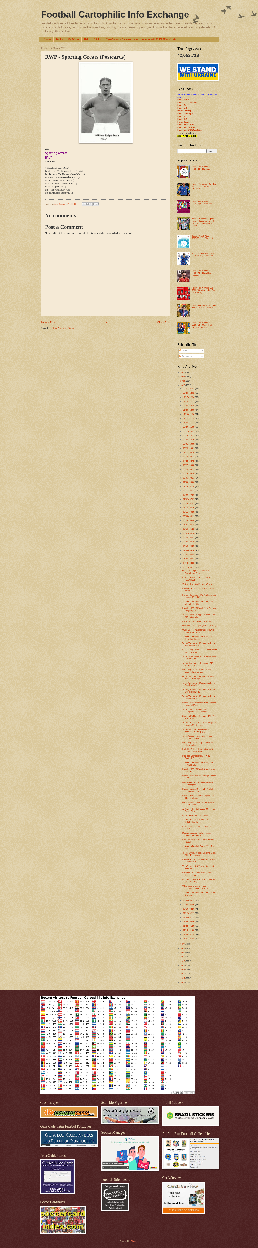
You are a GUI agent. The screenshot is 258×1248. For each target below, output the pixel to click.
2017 (182, 965)
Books (59, 39)
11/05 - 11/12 (189, 423)
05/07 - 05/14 (189, 533)
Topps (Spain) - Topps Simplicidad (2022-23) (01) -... (197, 737)
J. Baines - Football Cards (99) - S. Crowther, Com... (197, 637)
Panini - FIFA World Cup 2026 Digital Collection (202, 202)
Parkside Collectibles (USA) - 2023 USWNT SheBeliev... (197, 750)
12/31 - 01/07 (189, 389)
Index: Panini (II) (185, 114)
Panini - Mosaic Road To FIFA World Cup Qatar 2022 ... (198, 790)
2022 (182, 944)
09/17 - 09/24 (189, 452)
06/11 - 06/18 (189, 512)
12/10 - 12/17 (189, 401)
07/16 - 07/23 (189, 491)
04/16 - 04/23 (189, 546)
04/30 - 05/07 (189, 537)
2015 (182, 974)
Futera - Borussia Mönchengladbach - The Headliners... (199, 797)
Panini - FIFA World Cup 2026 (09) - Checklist (202, 167)
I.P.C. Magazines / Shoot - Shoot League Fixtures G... (196, 671)
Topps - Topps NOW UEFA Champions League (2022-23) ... (199, 724)
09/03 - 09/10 (189, 461)
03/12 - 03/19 (189, 567)
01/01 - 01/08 (189, 939)
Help (86, 39)
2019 (182, 957)
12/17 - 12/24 (189, 397)
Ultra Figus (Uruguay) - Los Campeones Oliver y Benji (195, 887)
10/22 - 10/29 (189, 431)
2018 (182, 961)
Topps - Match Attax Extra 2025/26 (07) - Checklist (203, 254)
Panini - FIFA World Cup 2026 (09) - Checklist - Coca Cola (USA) (204, 290)
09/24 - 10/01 (189, 448)
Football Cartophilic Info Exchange (115, 14)
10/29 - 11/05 (189, 427)
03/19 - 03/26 (189, 563)
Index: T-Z (182, 119)
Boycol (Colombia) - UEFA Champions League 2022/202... (199, 596)
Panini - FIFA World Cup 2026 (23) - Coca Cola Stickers (202, 273)
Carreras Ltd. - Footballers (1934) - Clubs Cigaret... (197, 874)
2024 (182, 381)
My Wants (73, 39)
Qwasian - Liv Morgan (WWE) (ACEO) (199, 626)
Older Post (163, 322)
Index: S (181, 116)
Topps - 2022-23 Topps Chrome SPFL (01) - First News (199, 854)
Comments (185, 356)
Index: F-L (182, 105)
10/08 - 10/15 (189, 440)
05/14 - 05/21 (189, 529)
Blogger (134, 1241)
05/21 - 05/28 (189, 525)
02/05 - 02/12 (189, 917)
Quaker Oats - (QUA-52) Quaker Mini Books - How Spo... (198, 677)
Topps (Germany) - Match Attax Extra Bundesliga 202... (198, 644)
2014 (182, 978)
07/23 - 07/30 (189, 486)
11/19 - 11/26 (189, 414)
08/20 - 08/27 (189, 469)
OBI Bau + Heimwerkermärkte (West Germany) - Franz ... (198, 631)
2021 (182, 948)
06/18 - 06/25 (189, 508)
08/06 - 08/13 (189, 478)
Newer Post (48, 322)
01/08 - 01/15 (189, 934)
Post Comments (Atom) (63, 328)
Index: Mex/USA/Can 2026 (189, 130)
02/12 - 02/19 (189, 913)
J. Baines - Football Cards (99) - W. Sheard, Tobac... (197, 602)
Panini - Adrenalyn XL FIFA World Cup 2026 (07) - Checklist (203, 186)
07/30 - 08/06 (189, 482)
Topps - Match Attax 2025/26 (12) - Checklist (202, 237)
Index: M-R (182, 108)
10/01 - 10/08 (189, 444)
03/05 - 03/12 (189, 900)
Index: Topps (183, 122)
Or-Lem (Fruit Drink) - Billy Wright (197, 584)
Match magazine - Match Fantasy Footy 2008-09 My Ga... (197, 834)
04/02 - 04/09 (189, 554)
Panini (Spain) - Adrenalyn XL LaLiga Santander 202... (198, 860)
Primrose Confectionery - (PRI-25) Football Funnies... (197, 757)
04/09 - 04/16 (189, 550)
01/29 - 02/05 (189, 922)
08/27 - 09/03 (189, 465)
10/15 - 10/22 (189, 435)
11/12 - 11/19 (189, 418)
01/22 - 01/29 (189, 926)
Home (47, 39)
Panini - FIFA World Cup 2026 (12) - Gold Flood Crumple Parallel (202, 325)
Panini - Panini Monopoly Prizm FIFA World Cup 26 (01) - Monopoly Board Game (203, 222)
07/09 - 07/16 (189, 495)
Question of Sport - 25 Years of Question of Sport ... (195, 572)
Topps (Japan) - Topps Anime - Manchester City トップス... (195, 730)
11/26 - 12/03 (189, 410)
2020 (182, 953)
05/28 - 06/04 (189, 520)
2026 (182, 372)
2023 (182, 385)
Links (97, 39)
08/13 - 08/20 (189, 474)
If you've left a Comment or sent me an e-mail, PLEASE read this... (142, 39)
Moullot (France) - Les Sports (195, 815)
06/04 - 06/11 (189, 516)
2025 (182, 376)
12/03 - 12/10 (189, 406)
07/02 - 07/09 (189, 499)
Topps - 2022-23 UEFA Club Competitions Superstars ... (195, 710)
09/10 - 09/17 (189, 457)
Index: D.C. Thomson (187, 102)
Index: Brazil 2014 (185, 124)
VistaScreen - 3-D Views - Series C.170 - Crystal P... (196, 821)
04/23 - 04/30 (189, 542)
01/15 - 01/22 (189, 930)
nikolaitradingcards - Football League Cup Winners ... (198, 803)
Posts (183, 351)
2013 (182, 982)
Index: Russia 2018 (186, 127)
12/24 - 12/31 (189, 393)
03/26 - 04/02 (189, 559)
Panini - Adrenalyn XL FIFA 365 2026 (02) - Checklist (203, 306)
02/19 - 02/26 (189, 909)
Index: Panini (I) (184, 111)
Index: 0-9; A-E (184, 100)
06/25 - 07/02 (189, 503)
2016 (182, 970)
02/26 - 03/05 (189, 905)
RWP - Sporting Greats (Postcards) (197, 621)
